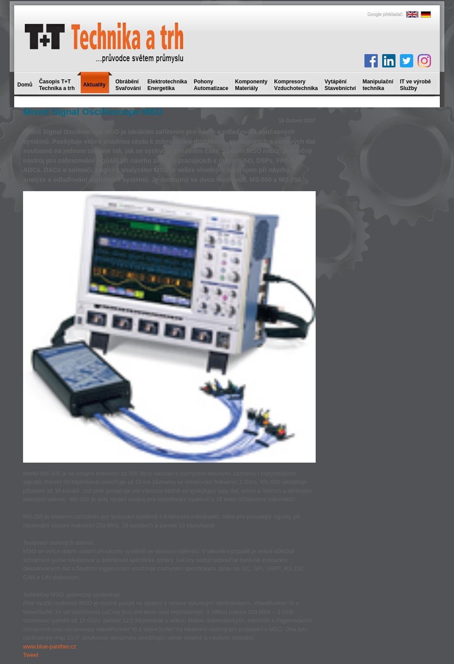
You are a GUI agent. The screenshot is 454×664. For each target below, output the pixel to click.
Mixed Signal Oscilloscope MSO (93, 111)
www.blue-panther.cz (49, 646)
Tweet (31, 655)
